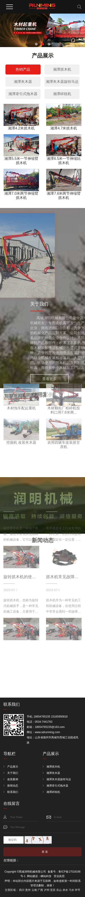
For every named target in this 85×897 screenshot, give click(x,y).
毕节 (77, 890)
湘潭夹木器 (23, 82)
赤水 (65, 890)
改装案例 (12, 779)
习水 (71, 890)
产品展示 (12, 766)
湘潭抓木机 (62, 69)
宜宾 (53, 890)
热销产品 (23, 69)
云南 (34, 890)
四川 (21, 890)
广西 (40, 890)
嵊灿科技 (46, 876)
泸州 (46, 890)
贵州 (28, 890)
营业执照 (59, 876)
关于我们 (12, 773)
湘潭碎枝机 (62, 94)
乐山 (59, 890)
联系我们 (12, 792)
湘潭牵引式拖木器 (22, 94)
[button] (36, 44)
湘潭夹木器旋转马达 (62, 82)
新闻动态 (12, 785)
